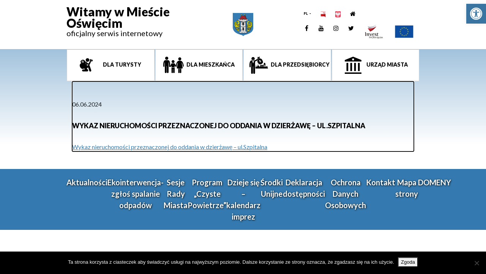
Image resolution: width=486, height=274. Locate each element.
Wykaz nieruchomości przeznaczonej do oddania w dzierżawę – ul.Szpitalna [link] (169, 146)
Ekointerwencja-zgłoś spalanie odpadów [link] (135, 194)
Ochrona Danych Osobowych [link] (345, 194)
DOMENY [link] (434, 182)
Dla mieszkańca (210, 64)
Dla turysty (121, 64)
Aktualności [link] (86, 182)
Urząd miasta (386, 64)
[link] (476, 14)
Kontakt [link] (380, 182)
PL (306, 13)
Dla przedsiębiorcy (300, 64)
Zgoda (408, 262)
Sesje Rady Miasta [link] (176, 194)
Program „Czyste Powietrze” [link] (207, 194)
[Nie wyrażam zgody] (476, 263)
